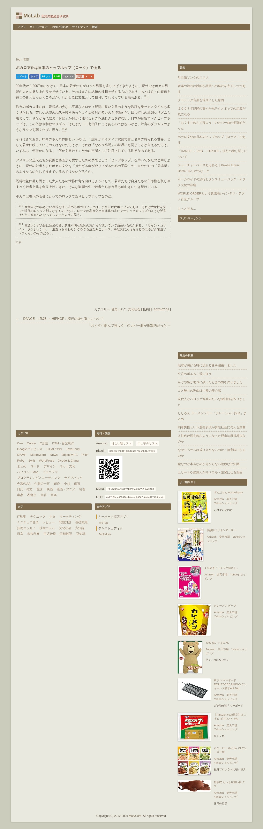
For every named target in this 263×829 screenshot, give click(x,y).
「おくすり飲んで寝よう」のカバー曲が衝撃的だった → (129, 325)
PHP (85, 454)
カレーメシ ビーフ (225, 605)
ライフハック (73, 477)
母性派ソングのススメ (193, 77)
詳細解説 (66, 533)
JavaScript (73, 449)
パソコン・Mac (27, 472)
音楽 (114, 309)
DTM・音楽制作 (63, 443)
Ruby (20, 460)
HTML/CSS (54, 449)
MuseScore (38, 454)
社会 (82, 489)
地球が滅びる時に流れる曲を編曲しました (207, 365)
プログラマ (50, 472)
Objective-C (70, 454)
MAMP (21, 454)
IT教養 (21, 516)
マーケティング (70, 516)
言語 (43, 495)
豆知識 (80, 533)
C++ (20, 443)
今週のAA (23, 483)
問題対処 (65, 522)
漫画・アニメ (66, 489)
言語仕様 (50, 533)
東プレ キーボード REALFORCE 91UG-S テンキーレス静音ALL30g (230, 684)
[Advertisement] (131, 44)
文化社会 (134, 309)
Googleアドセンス (29, 449)
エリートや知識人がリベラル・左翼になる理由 (210, 472)
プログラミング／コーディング (38, 477)
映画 (50, 489)
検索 (94, 27)
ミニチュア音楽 (28, 522)
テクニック (37, 516)
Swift (31, 460)
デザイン (50, 466)
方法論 (79, 528)
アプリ (22, 27)
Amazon (219, 499)
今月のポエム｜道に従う (195, 373)
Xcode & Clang (68, 460)
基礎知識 (81, 522)
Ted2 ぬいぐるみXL (217, 642)
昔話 (39, 489)
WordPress (46, 460)
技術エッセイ (26, 528)
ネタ (52, 516)
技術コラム (47, 528)
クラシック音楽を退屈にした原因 (201, 100)
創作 (57, 483)
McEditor (105, 534)
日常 (20, 533)
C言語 (44, 443)
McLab (32, 15)
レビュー (49, 522)
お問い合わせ (60, 27)
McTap (103, 522)
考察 (20, 495)
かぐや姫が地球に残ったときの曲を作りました (210, 382)
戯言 (77, 483)
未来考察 (33, 533)
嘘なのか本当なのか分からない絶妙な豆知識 (208, 464)
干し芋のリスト (147, 443)
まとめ (21, 466)
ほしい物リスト (122, 443)
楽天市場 (231, 499)
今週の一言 (42, 483)
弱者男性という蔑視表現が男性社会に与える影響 (212, 427)
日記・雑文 (24, 489)
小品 (67, 483)
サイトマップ (80, 27)
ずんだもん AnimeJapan (228, 492)
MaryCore (135, 816)
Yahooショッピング (226, 503)
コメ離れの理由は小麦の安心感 (199, 390)
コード (34, 466)
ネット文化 (67, 466)
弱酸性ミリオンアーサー (221, 530)
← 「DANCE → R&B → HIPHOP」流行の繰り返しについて (60, 318)
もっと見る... (187, 208)
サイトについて (39, 27)
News (54, 454)
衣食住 (31, 495)
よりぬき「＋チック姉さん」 (221, 567)
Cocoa (31, 443)
